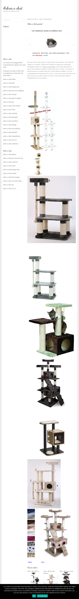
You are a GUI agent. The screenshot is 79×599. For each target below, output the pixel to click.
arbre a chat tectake (10, 94)
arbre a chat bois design (11, 177)
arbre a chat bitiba (9, 79)
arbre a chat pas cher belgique (13, 90)
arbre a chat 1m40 (9, 166)
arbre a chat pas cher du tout (13, 158)
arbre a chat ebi (8, 185)
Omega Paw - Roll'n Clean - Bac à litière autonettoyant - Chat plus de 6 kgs (52, 53)
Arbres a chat (12, 8)
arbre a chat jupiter (9, 154)
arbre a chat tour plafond (11, 128)
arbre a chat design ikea (11, 169)
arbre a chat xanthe (9, 173)
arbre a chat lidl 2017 (10, 132)
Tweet (30, 562)
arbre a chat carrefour (10, 121)
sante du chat (7, 195)
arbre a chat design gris (11, 87)
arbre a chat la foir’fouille (11, 106)
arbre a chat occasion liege (12, 181)
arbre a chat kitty (9, 83)
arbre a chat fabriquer (10, 117)
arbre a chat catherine (10, 144)
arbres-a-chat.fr (32, 19)
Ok (34, 596)
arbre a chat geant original (12, 98)
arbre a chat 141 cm (10, 140)
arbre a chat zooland (10, 113)
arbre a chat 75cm (9, 109)
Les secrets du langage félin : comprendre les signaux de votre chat (14, 65)
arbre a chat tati (8, 102)
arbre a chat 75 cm (9, 188)
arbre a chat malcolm (10, 162)
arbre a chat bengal (9, 125)
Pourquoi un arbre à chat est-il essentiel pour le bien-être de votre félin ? (13, 73)
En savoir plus (42, 596)
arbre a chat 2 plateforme (11, 136)
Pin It (42, 562)
